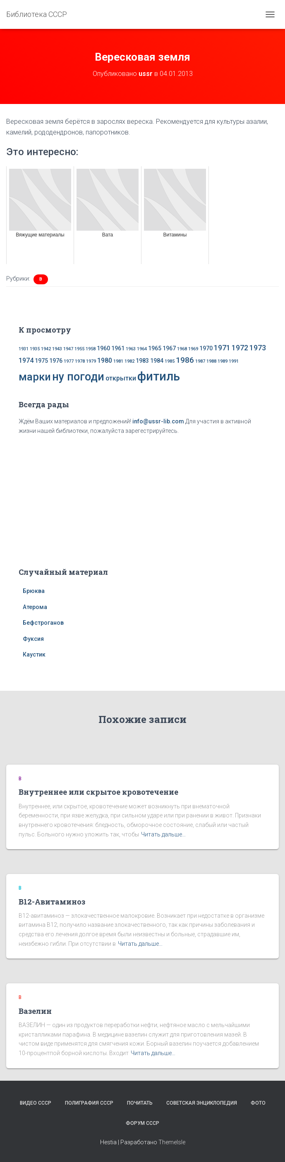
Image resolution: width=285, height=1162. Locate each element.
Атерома (35, 607)
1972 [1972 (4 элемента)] (240, 348)
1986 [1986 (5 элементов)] (185, 360)
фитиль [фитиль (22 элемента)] (158, 376)
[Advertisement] (142, 499)
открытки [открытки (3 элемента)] (120, 378)
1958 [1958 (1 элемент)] (91, 349)
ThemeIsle (171, 1142)
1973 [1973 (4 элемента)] (257, 348)
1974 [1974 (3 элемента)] (26, 360)
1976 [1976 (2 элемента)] (55, 360)
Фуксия (33, 638)
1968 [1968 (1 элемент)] (182, 349)
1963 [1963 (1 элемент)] (131, 349)
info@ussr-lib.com (158, 421)
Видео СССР (35, 1103)
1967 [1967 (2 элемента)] (169, 348)
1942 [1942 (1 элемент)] (46, 349)
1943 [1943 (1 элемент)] (57, 349)
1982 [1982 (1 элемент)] (129, 361)
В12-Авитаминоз (52, 902)
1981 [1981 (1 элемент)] (118, 361)
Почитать (140, 1103)
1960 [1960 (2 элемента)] (103, 348)
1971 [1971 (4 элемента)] (222, 348)
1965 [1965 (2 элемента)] (154, 348)
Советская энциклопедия (201, 1103)
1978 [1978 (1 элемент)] (80, 361)
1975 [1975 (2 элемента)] (41, 360)
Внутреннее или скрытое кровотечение (98, 792)
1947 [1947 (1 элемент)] (68, 349)
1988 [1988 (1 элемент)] (211, 361)
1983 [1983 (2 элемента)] (142, 360)
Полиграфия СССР (89, 1103)
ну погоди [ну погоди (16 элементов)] (78, 376)
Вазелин (35, 1011)
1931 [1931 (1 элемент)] (24, 349)
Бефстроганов (43, 622)
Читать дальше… (163, 834)
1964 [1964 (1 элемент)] (142, 349)
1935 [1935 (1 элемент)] (35, 349)
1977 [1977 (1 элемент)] (69, 361)
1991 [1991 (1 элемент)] (234, 361)
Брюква (34, 591)
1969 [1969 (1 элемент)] (193, 349)
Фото (258, 1103)
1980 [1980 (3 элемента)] (104, 360)
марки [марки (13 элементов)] (35, 377)
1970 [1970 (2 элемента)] (206, 348)
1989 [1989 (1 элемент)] (223, 361)
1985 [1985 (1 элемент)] (170, 361)
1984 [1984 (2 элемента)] (156, 360)
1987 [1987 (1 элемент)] (200, 361)
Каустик (34, 654)
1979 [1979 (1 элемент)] (91, 361)
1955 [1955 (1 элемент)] (79, 349)
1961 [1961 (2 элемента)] (118, 348)
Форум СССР (142, 1123)
